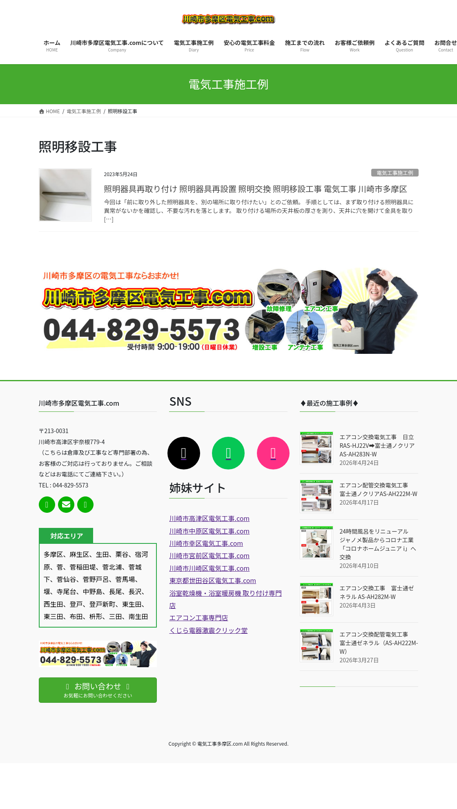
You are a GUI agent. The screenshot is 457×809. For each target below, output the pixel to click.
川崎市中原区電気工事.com (209, 531)
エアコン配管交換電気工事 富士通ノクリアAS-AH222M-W (378, 489)
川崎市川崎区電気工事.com (209, 568)
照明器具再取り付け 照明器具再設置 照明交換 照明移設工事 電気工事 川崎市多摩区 (255, 188)
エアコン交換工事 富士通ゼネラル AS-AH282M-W (376, 592)
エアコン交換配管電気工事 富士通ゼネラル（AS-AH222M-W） (378, 642)
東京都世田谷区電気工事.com (212, 580)
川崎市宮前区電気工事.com (209, 555)
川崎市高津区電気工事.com (209, 518)
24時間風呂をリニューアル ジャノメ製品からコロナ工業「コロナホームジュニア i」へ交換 (377, 544)
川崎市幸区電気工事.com (206, 543)
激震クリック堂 (225, 630)
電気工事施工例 (395, 173)
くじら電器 (185, 630)
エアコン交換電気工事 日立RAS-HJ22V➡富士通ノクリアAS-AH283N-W (377, 445)
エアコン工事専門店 (198, 617)
